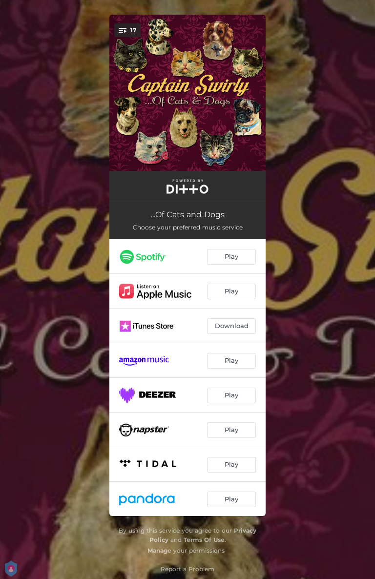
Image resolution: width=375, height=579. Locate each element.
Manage (159, 550)
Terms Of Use (204, 539)
